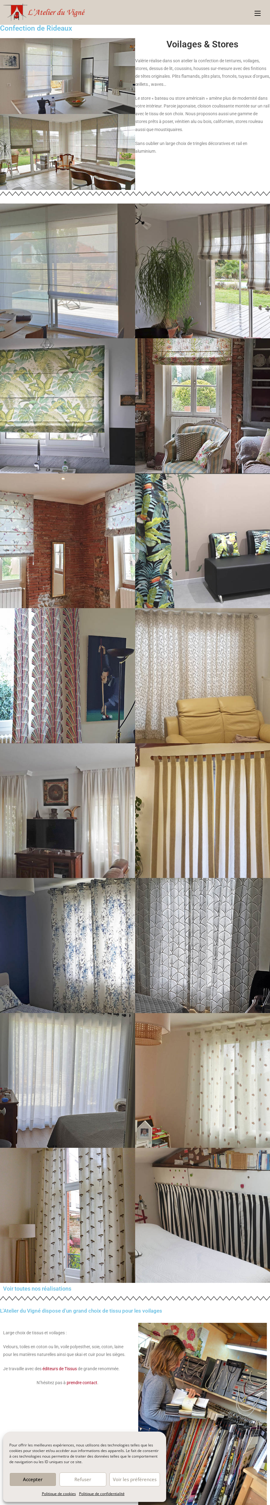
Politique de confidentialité (102, 1493)
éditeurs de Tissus (59, 1368)
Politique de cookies (59, 1493)
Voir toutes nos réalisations (37, 1288)
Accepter (32, 1479)
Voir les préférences (135, 1479)
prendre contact (82, 1382)
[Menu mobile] (258, 12)
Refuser (82, 1479)
